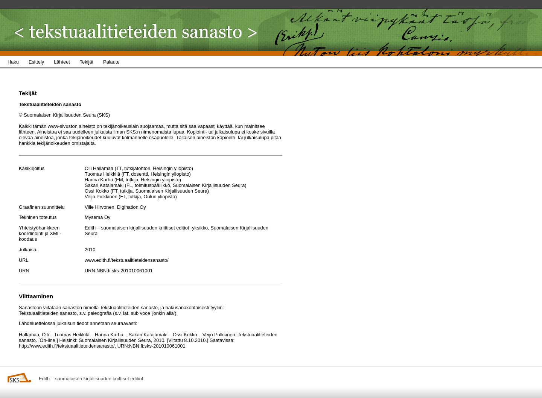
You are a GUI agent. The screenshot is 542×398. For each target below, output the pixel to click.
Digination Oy (131, 207)
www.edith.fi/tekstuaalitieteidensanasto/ (127, 260)
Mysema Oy (97, 217)
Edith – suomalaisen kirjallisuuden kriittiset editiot (91, 378)
